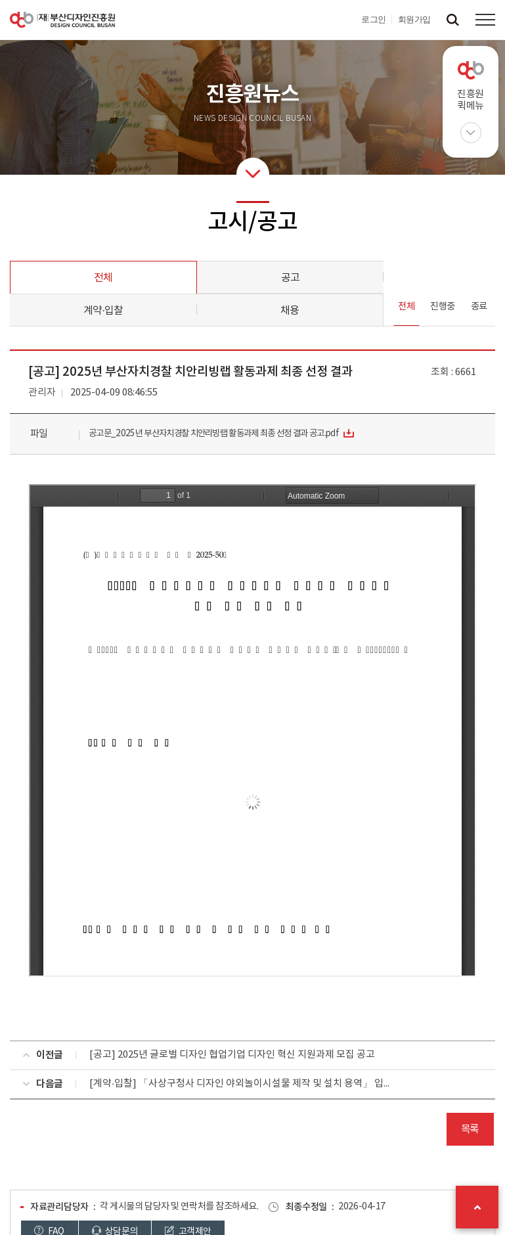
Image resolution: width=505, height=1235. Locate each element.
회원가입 (414, 19)
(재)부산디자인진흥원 (62, 20)
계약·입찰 (103, 311)
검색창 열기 (452, 19)
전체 (103, 278)
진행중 (442, 307)
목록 (470, 1129)
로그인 (373, 19)
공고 (290, 278)
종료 (479, 307)
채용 (289, 311)
